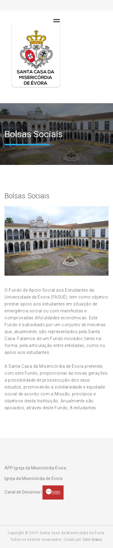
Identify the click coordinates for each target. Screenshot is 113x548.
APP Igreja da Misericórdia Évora (35, 468)
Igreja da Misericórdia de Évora (33, 478)
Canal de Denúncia (22, 492)
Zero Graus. (92, 539)
